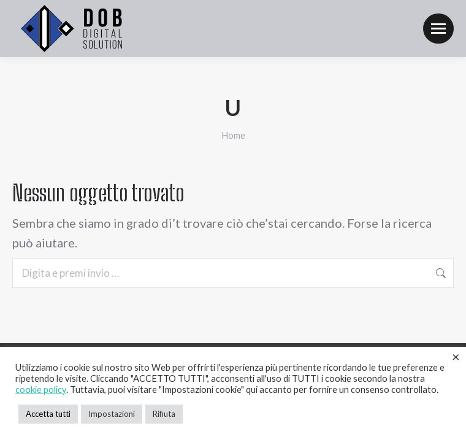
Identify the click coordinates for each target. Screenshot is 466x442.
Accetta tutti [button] (48, 414)
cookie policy (40, 389)
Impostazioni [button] (111, 414)
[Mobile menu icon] (438, 29)
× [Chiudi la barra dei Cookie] (456, 356)
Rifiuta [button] (164, 414)
